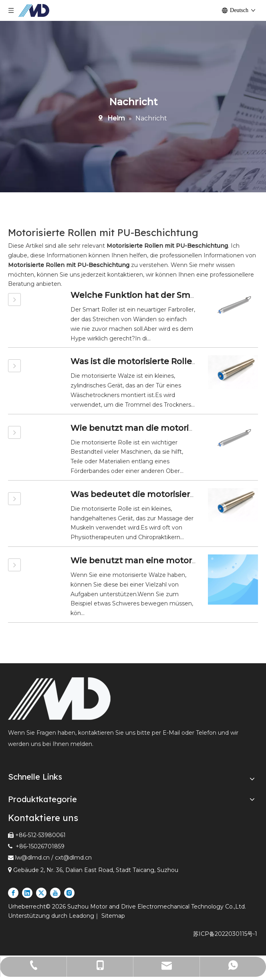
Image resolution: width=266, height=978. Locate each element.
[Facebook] (13, 893)
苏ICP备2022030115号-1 (225, 933)
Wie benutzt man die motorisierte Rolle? (155, 428)
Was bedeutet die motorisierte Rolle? (148, 494)
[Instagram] (69, 893)
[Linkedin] (27, 893)
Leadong (81, 915)
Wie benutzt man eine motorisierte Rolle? (157, 560)
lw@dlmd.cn (32, 857)
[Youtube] (55, 893)
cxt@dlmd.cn (73, 857)
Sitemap (113, 915)
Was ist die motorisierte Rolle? (133, 361)
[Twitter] (41, 893)
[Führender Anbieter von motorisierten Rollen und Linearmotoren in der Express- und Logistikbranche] (59, 698)
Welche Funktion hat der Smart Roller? (151, 295)
